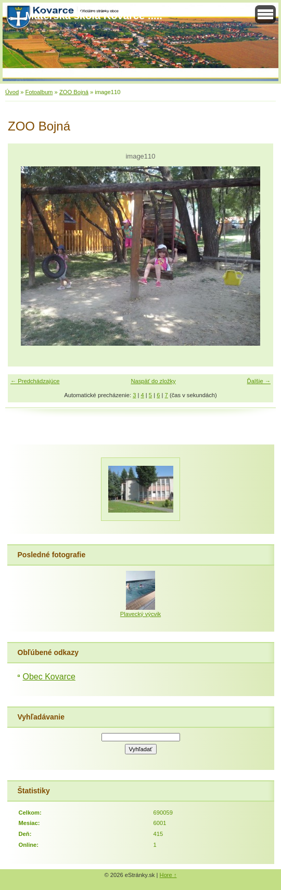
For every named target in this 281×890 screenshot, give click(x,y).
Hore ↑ (168, 875)
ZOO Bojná (73, 92)
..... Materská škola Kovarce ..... (85, 15)
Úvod (12, 92)
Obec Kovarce (49, 676)
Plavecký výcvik (140, 614)
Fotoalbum (39, 92)
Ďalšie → (259, 381)
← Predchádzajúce (35, 381)
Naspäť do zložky (153, 381)
